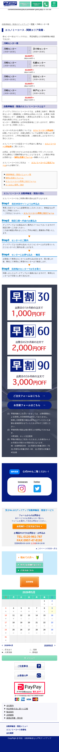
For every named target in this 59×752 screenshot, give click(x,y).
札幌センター (39, 63)
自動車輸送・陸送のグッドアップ (10, 3)
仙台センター (39, 76)
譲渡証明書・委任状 (14, 718)
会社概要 (9, 733)
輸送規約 (10, 712)
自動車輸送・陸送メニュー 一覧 (18, 174)
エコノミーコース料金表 (43, 130)
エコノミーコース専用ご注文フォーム (21, 181)
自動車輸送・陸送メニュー (17, 726)
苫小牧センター (40, 49)
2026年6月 (48, 645)
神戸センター (39, 90)
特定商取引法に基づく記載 (17, 709)
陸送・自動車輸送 (26, 738)
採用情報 (29, 582)
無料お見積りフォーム (23, 157)
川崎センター (10, 49)
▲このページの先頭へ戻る (46, 548)
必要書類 (10, 715)
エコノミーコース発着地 (16, 730)
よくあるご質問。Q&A (15, 185)
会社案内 (10, 706)
